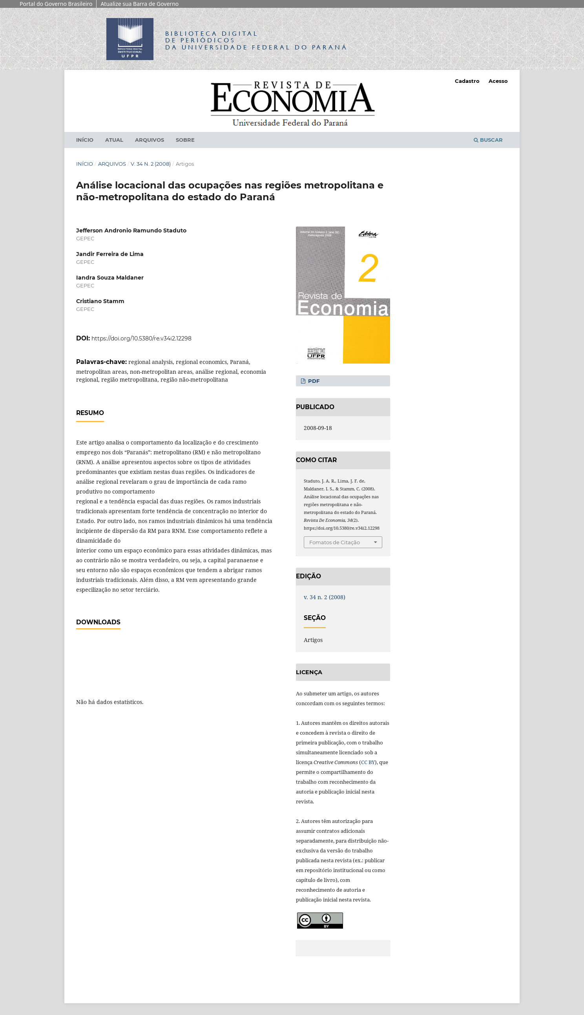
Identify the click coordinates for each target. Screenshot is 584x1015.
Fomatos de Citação (334, 542)
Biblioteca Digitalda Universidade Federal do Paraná (256, 40)
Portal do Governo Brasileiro (56, 3)
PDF (313, 381)
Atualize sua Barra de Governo (139, 3)
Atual (114, 140)
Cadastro (467, 81)
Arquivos (149, 140)
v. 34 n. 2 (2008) (151, 164)
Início (84, 140)
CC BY (368, 762)
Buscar (488, 140)
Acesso (498, 81)
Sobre (185, 140)
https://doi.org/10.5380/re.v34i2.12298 (141, 338)
